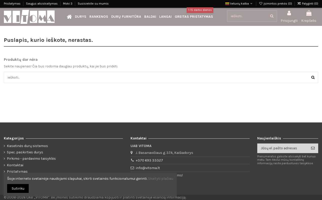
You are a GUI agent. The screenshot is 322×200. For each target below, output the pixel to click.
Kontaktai (15, 165)
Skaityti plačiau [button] (160, 178)
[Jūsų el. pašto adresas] (282, 148)
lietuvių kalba (239, 3)
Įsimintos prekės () (276, 3)
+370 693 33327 (149, 160)
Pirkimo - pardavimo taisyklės (31, 158)
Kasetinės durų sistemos (27, 146)
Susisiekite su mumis (93, 3)
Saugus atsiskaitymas (42, 3)
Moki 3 (68, 3)
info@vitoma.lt (148, 168)
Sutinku (18, 188)
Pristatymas (12, 3)
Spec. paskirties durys (25, 152)
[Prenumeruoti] (313, 148)
